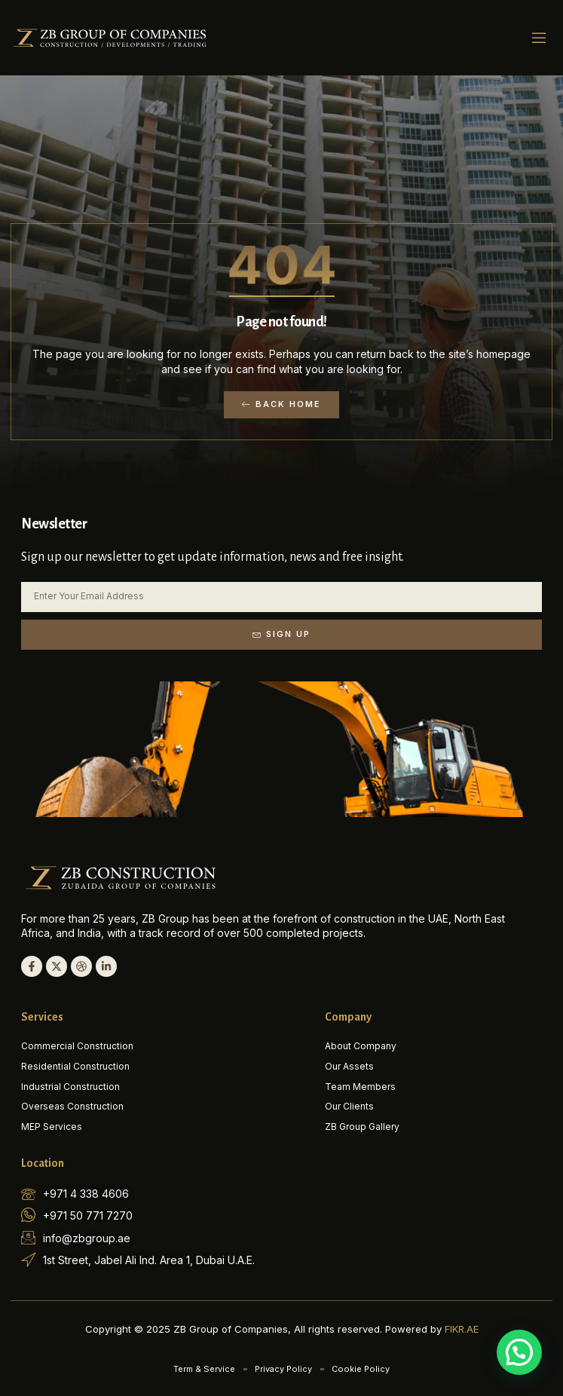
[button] (538, 37)
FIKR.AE (462, 1329)
